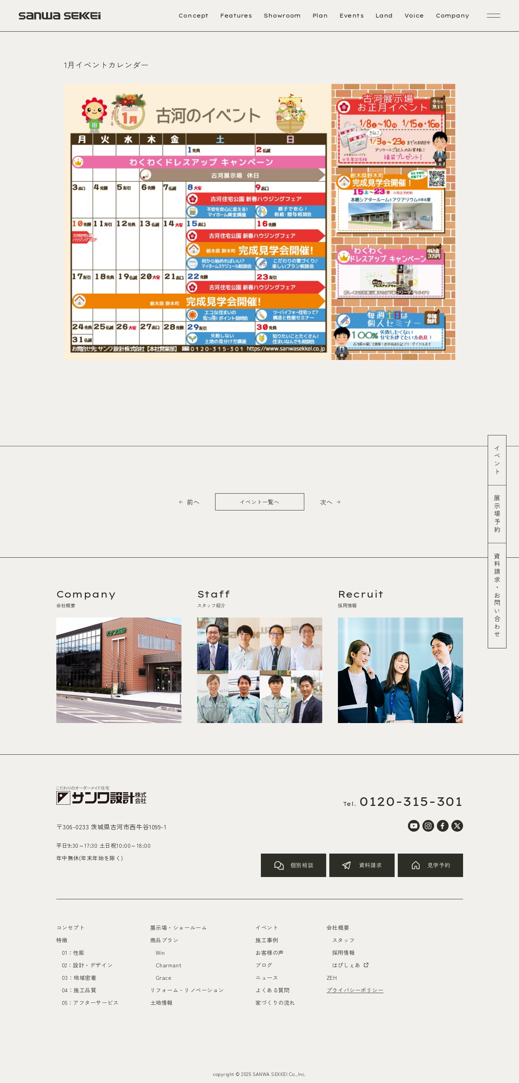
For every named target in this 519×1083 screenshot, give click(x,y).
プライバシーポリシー (355, 990)
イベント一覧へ (260, 502)
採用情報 (343, 952)
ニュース (266, 977)
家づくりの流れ (275, 1002)
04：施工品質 (79, 990)
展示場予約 (497, 514)
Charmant (168, 965)
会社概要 (338, 927)
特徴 (62, 940)
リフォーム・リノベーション (187, 990)
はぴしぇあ (351, 965)
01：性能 (73, 952)
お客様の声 (269, 952)
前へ (193, 502)
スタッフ (343, 940)
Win (160, 952)
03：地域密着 (79, 977)
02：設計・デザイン (87, 965)
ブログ (264, 965)
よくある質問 (272, 990)
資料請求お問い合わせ (497, 596)
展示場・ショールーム (178, 927)
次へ (326, 502)
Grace (164, 977)
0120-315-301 (411, 801)
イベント (497, 460)
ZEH (332, 977)
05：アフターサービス (90, 1002)
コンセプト (70, 927)
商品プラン (164, 940)
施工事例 (266, 940)
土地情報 (161, 1002)
